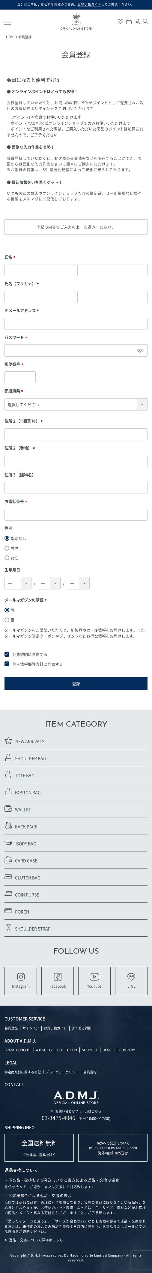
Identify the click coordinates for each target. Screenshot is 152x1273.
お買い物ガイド (55, 1028)
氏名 (10, 257)
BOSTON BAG (22, 791)
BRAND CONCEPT (17, 1049)
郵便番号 (14, 364)
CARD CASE (20, 859)
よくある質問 (81, 1028)
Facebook (57, 981)
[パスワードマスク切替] (140, 350)
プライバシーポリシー (62, 1072)
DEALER (109, 1049)
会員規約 (20, 654)
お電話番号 (16, 501)
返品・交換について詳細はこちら (36, 1239)
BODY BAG (20, 842)
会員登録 (11, 1028)
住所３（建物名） (20, 474)
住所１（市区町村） (24, 421)
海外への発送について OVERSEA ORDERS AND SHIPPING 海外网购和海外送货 (113, 1148)
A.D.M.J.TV (44, 1049)
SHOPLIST (90, 1049)
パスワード (16, 337)
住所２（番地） (20, 448)
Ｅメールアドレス (22, 310)
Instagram (21, 981)
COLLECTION (67, 1049)
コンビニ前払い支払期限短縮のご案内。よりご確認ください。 (76, 4)
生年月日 (12, 569)
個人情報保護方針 (27, 664)
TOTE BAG (19, 774)
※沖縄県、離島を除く (39, 1148)
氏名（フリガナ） (22, 284)
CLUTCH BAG (22, 876)
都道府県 (14, 391)
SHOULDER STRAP (27, 928)
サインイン (30, 1028)
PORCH (16, 910)
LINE (131, 981)
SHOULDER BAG (25, 757)
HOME (10, 36)
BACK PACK (20, 825)
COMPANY (127, 1049)
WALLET (17, 808)
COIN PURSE (21, 893)
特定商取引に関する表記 (22, 1072)
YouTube (94, 981)
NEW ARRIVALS (24, 740)
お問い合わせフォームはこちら (78, 1111)
